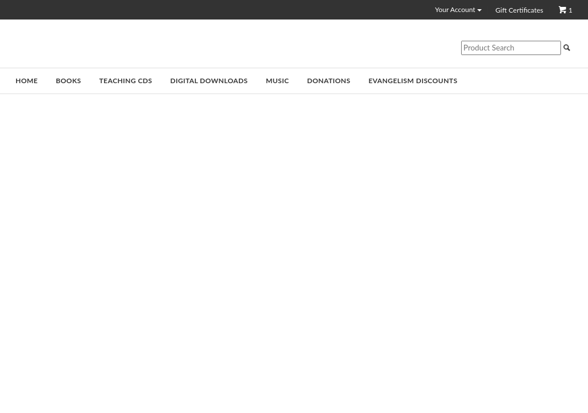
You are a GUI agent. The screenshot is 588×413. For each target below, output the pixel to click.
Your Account (458, 10)
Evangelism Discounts (413, 80)
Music (277, 80)
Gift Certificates (519, 10)
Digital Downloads (208, 80)
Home (27, 80)
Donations (328, 80)
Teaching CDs (125, 80)
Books (68, 80)
